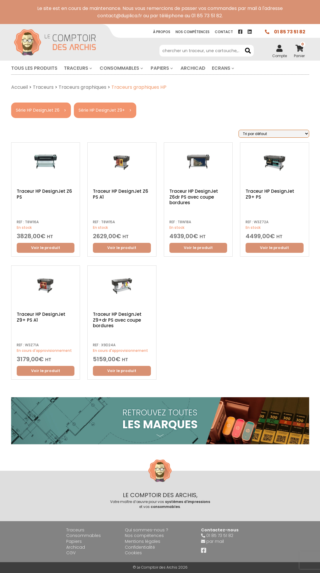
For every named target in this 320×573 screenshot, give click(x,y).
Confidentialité (140, 547)
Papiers (160, 68)
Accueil (19, 87)
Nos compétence (193, 31)
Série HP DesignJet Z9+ (102, 110)
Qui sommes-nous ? (146, 530)
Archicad (193, 68)
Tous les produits (34, 68)
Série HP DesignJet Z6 (37, 110)
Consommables (119, 68)
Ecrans (221, 68)
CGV (71, 553)
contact (224, 31)
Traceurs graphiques (82, 87)
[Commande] (274, 134)
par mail (215, 541)
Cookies (133, 553)
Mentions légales (142, 541)
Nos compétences (144, 535)
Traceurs (76, 68)
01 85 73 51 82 (289, 31)
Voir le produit (45, 247)
